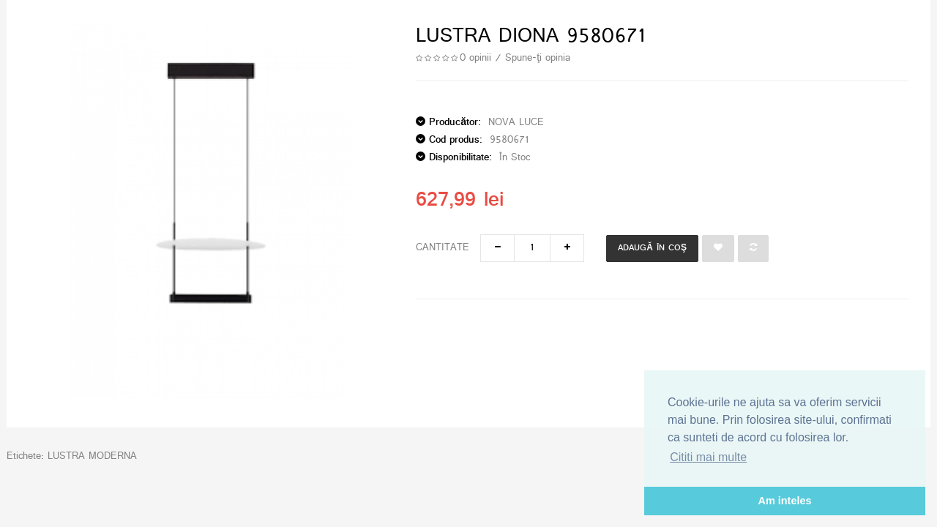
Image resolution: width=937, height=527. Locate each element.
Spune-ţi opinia (537, 58)
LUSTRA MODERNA (92, 456)
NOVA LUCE (516, 122)
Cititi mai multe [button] (708, 457)
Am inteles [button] (785, 501)
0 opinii (475, 58)
